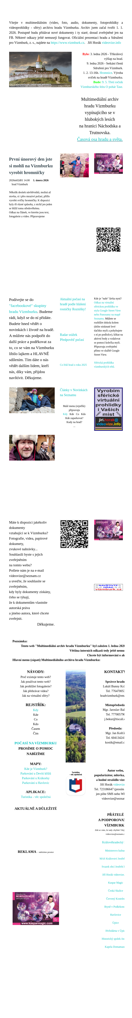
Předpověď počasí (72, 340)
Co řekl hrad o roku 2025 (73, 364)
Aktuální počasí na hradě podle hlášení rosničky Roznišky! (73, 304)
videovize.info (111, 42)
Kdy (65, 414)
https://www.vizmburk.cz (67, 42)
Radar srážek (68, 334)
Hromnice (106, 72)
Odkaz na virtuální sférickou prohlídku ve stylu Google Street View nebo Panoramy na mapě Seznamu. (107, 310)
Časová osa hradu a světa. (100, 139)
